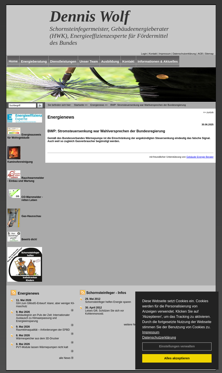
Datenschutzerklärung (159, 337)
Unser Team (89, 61)
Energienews (28, 293)
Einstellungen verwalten (177, 346)
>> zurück (208, 112)
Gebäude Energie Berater (200, 157)
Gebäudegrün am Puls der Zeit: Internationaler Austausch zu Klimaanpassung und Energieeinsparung (43, 318)
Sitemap (209, 53)
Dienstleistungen (63, 61)
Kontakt (153, 53)
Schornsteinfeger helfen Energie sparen (108, 301)
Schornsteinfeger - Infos (106, 293)
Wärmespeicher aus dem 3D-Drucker (37, 338)
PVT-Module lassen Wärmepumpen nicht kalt (42, 347)
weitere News (133, 324)
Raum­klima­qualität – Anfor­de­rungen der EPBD (43, 329)
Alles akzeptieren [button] (177, 358)
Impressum (150, 332)
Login (144, 53)
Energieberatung (34, 61)
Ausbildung (110, 61)
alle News (66, 358)
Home (13, 61)
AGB (200, 53)
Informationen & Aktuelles (158, 61)
